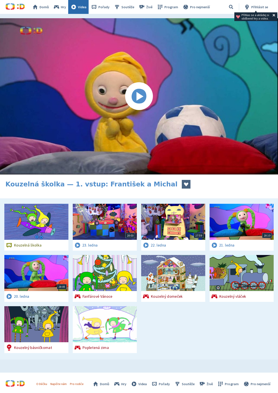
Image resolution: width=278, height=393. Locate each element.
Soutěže (124, 7)
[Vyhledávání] (231, 7)
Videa (78, 7)
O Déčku (41, 384)
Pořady (100, 7)
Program (167, 7)
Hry (59, 7)
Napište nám (58, 384)
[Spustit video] (139, 96)
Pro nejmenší (196, 7)
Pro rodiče (77, 384)
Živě (145, 7)
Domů (40, 7)
